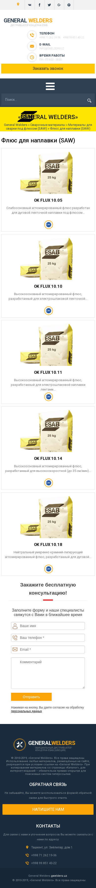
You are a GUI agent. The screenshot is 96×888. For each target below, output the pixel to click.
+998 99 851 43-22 (73, 37)
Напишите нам (48, 809)
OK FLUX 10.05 (48, 200)
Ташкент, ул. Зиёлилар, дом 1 (52, 847)
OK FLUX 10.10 (48, 286)
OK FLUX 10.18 (48, 544)
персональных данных (26, 711)
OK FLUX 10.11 (48, 372)
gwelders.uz (59, 875)
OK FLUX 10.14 (48, 458)
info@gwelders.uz (51, 48)
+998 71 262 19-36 (50, 37)
